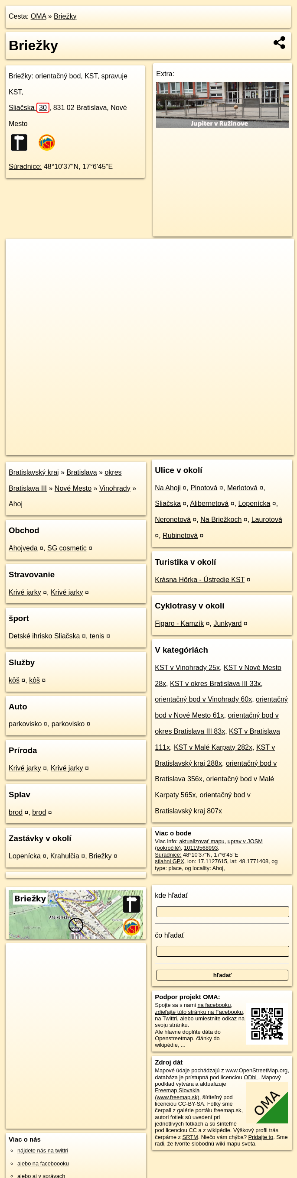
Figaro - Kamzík (179, 623)
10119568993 (201, 848)
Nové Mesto (73, 488)
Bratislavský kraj (34, 472)
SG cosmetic (67, 548)
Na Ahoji (168, 488)
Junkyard (227, 623)
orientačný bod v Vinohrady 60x (203, 699)
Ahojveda (23, 548)
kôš (14, 680)
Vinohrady (115, 488)
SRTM (190, 1137)
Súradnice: (25, 166)
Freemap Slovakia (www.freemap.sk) (177, 1093)
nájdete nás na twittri (42, 1150)
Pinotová (203, 488)
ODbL (251, 1077)
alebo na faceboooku (43, 1163)
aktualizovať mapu (201, 841)
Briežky (65, 16)
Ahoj (16, 504)
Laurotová (266, 519)
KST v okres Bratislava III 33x (215, 683)
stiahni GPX (169, 861)
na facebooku (214, 1005)
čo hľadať (169, 935)
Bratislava (81, 472)
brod (16, 812)
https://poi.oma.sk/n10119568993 (253, 448)
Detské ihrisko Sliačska (44, 636)
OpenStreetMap (142, 448)
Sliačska (29, 108)
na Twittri (166, 1018)
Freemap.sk (186, 448)
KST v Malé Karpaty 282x (213, 747)
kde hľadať (171, 895)
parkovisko (25, 724)
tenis (97, 636)
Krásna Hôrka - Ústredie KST (200, 579)
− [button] (20, 266)
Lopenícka (25, 856)
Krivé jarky (25, 592)
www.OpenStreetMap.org (256, 1070)
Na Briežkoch (221, 519)
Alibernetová (209, 503)
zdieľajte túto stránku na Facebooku (199, 1012)
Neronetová (173, 519)
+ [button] (20, 253)
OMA (38, 16)
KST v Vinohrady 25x (187, 667)
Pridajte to (261, 1137)
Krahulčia (64, 856)
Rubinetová (180, 535)
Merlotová (242, 488)
